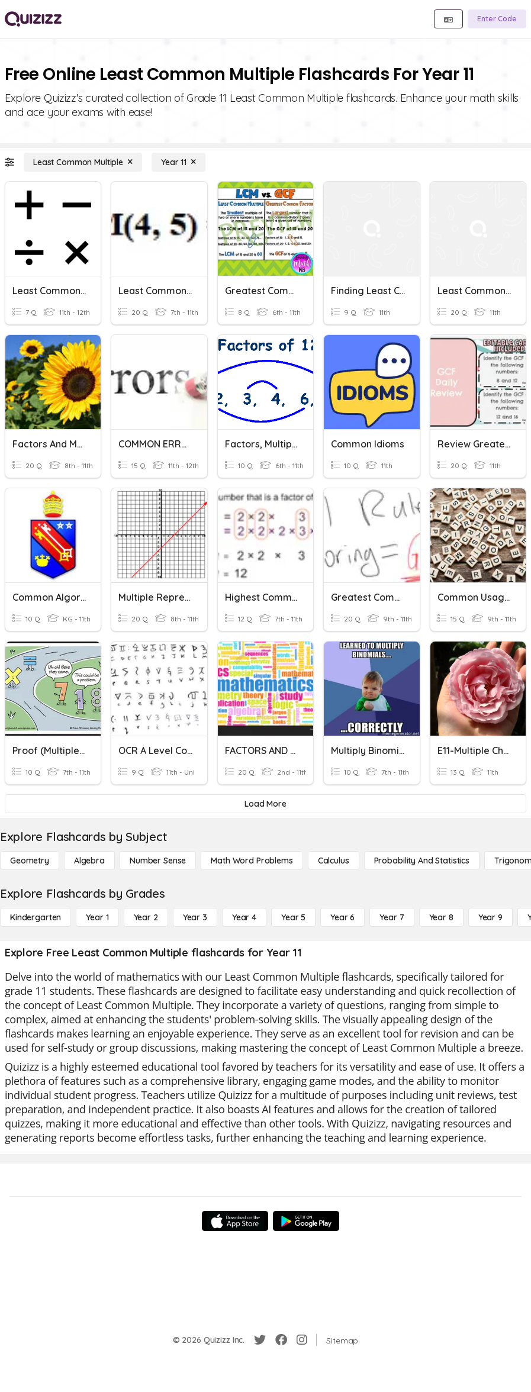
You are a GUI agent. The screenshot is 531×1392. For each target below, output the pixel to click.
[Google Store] (306, 1221)
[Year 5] (293, 917)
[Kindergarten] (35, 917)
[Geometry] (29, 860)
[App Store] (235, 1221)
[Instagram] (302, 1339)
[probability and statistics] (421, 860)
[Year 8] (441, 917)
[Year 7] (391, 917)
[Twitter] (260, 1339)
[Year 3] (195, 917)
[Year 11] (178, 162)
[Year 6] (342, 917)
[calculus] (333, 860)
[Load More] (265, 803)
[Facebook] (281, 1339)
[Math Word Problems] (251, 860)
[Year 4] (244, 917)
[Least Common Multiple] (83, 162)
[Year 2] (146, 917)
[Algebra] (89, 860)
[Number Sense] (158, 860)
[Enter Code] (497, 18)
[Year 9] (490, 917)
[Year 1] (97, 917)
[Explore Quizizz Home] (33, 19)
